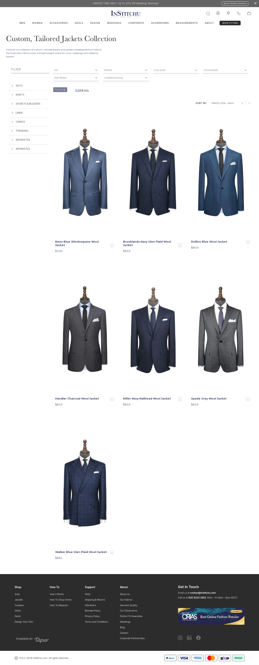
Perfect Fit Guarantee (131, 616)
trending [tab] (20, 130)
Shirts (18, 610)
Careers (124, 632)
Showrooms (160, 22)
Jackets (19, 599)
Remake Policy (92, 610)
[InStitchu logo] (228, 13)
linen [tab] (17, 112)
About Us (125, 594)
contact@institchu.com (203, 592)
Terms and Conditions (96, 621)
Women (37, 22)
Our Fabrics (126, 599)
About (209, 22)
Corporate (136, 22)
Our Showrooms (128, 610)
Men (22, 22)
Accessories (58, 22)
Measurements (187, 22)
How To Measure (59, 605)
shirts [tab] (17, 94)
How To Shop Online (61, 599)
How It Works (57, 594)
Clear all (82, 90)
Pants (18, 616)
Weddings (114, 22)
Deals (79, 22)
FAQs (87, 594)
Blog (122, 627)
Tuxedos (19, 605)
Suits (17, 594)
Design (95, 22)
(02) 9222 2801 (197, 597)
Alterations (90, 605)
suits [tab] (16, 85)
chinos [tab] (18, 121)
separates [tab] (20, 139)
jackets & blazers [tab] (25, 103)
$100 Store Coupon (235, 3)
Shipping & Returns (95, 599)
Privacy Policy (92, 616)
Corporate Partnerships (132, 638)
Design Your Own (24, 621)
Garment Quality (128, 605)
